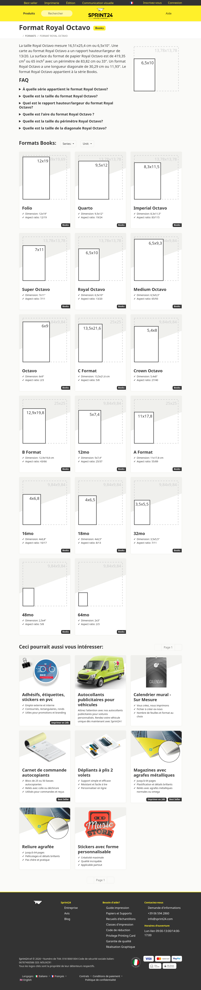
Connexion (173, 3)
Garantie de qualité (117, 941)
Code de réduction (116, 930)
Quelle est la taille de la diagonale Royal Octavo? (64, 128)
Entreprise (69, 908)
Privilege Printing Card (119, 936)
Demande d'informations (162, 908)
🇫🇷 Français (57, 976)
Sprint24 (100, 14)
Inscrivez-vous (151, 3)
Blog (65, 919)
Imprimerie (50, 3)
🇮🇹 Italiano (41, 976)
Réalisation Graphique (119, 947)
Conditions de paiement (106, 976)
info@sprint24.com (158, 919)
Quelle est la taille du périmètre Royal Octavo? (63, 121)
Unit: (86, 144)
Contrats (84, 976)
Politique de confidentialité (100, 979)
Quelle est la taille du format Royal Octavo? (60, 96)
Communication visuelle (96, 3)
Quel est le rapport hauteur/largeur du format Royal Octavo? (66, 105)
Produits (28, 13)
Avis (65, 913)
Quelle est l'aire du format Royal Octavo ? (58, 114)
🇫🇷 (133, 3)
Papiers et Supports (117, 913)
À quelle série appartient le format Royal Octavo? (65, 89)
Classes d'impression (118, 924)
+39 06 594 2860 (156, 913)
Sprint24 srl (25, 958)
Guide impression (116, 908)
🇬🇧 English (26, 979)
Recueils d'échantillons (119, 919)
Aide (168, 13)
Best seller (28, 3)
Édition (69, 3)
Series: (67, 144)
